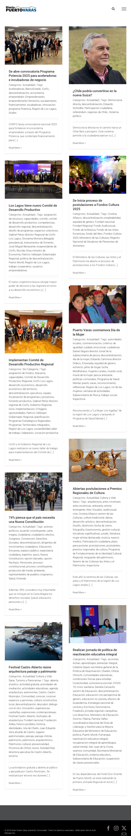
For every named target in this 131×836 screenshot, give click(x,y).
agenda (53, 688)
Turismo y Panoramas (28, 680)
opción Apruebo (34, 558)
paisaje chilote (43, 736)
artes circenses (112, 501)
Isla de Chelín (31, 728)
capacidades (31, 218)
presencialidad (40, 744)
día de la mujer (81, 359)
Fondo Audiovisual (104, 225)
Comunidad (28, 696)
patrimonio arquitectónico (37, 740)
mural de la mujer (83, 375)
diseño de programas (21, 230)
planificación (42, 416)
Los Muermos (81, 714)
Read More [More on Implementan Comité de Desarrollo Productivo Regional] (14, 460)
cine (75, 513)
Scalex (12, 112)
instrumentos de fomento (38, 242)
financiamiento (17, 104)
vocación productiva (46, 432)
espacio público (30, 550)
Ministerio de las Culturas (94, 237)
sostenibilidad (42, 428)
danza (108, 517)
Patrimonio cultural (20, 744)
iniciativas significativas (86, 533)
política (77, 734)
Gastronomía (93, 529)
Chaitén (105, 671)
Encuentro (28, 708)
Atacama (40, 373)
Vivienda (21, 578)
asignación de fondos (21, 373)
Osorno (77, 718)
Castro (43, 692)
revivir (35, 748)
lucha (105, 367)
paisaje (30, 736)
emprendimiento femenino (24, 100)
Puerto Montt (16, 262)
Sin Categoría (30, 369)
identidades (15, 728)
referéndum (79, 112)
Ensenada (87, 363)
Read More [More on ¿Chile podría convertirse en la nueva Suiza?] (78, 143)
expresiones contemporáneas (38, 712)
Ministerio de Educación (104, 714)
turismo (13, 755)
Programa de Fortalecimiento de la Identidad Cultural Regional (97, 553)
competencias (46, 222)
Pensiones (26, 562)
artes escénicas (82, 505)
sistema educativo (100, 754)
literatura (115, 533)
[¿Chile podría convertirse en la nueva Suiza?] (97, 55)
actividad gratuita (29, 684)
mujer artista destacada (86, 537)
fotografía (78, 529)
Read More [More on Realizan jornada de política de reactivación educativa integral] (78, 789)
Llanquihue (111, 710)
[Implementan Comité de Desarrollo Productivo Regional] (33, 331)
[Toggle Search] (113, 8)
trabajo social (109, 395)
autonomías (31, 692)
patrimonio (15, 740)
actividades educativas (35, 688)
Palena (86, 718)
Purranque (104, 734)
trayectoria (79, 399)
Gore (12, 409)
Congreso (14, 538)
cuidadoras (113, 347)
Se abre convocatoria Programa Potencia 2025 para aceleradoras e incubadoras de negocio (33, 76)
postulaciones (97, 545)
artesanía (97, 505)
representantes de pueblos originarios (31, 574)
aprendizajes (88, 663)
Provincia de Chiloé (20, 748)
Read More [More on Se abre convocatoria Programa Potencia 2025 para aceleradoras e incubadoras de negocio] (14, 147)
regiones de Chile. (97, 112)
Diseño (77, 525)
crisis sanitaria (85, 686)
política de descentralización (36, 258)
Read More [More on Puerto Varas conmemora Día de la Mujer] (78, 426)
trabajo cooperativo (20, 266)
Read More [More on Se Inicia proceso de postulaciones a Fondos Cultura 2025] (78, 272)
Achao (76, 663)
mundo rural (115, 371)
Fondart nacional (105, 221)
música (105, 537)
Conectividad (80, 683)
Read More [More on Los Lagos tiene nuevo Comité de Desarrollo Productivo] (14, 297)
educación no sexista (94, 699)
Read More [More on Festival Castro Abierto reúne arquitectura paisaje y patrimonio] (14, 783)
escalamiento (48, 100)
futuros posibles (25, 724)
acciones (113, 659)
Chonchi (77, 675)
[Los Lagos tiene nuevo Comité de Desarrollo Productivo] (33, 179)
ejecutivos (36, 393)
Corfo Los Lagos (43, 381)
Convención (28, 538)
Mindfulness (80, 371)
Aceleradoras (16, 88)
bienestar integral (107, 663)
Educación (45, 546)
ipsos (36, 554)
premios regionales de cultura (90, 549)
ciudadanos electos (42, 534)
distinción (87, 525)
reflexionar (79, 387)
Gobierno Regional (41, 404)
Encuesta (14, 550)
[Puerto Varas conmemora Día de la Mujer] (97, 304)
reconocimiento (106, 383)
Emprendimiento (34, 96)
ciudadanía (24, 534)
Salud (12, 578)
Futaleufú (78, 710)
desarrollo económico (22, 385)
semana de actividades (96, 391)
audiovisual (109, 509)
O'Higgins (41, 409)
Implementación (25, 409)
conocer (40, 696)
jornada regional (94, 710)
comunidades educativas (97, 675)
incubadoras (34, 104)
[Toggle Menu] (124, 8)
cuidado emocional (95, 347)
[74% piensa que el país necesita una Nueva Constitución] (33, 491)
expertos (27, 554)
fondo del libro (94, 233)
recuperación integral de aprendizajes (94, 742)
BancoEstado (33, 88)
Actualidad (29, 84)
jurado (105, 533)
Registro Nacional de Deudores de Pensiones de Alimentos (96, 241)
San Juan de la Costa (101, 746)
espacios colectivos (46, 230)
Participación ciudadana (98, 108)
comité (44, 218)
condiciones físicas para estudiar (92, 679)
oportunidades (17, 412)
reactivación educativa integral (90, 738)
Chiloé (115, 671)
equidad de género (83, 221)
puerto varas (89, 383)
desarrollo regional (20, 226)
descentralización (19, 92)
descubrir (42, 704)
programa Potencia (20, 108)
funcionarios (103, 706)
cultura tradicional (94, 517)
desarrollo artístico (84, 521)
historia (40, 724)
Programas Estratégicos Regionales (30, 420)
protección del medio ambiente (27, 570)
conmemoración (92, 343)
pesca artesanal (103, 375)
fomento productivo (20, 401)
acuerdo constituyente (33, 530)
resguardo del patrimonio (98, 557)
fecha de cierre (103, 525)
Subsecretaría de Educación (89, 758)
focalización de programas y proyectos (31, 396)
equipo (47, 393)
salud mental (80, 746)
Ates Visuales (94, 509)
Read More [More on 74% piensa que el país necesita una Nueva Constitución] (14, 609)
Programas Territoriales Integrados (29, 424)
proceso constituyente (39, 566)
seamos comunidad (84, 750)
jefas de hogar (92, 367)
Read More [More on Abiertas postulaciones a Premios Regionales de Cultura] (78, 592)
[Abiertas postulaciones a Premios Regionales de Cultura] (97, 460)
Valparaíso (27, 432)
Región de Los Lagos (44, 108)
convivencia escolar (100, 683)
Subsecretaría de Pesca (86, 395)
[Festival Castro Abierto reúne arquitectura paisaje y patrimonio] (33, 641)
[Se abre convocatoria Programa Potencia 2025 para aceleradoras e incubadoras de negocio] (33, 45)
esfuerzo (78, 367)
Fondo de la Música (84, 229)
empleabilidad (112, 217)
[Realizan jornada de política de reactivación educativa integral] (97, 624)
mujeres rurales (97, 371)
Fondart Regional (83, 225)
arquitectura (94, 501)
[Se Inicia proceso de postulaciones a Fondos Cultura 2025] (97, 175)
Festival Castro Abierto (22, 716)
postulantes (113, 545)
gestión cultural (111, 529)
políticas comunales (84, 379)
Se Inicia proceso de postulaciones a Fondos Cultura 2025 (96, 205)
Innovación (48, 104)
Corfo (45, 88)
